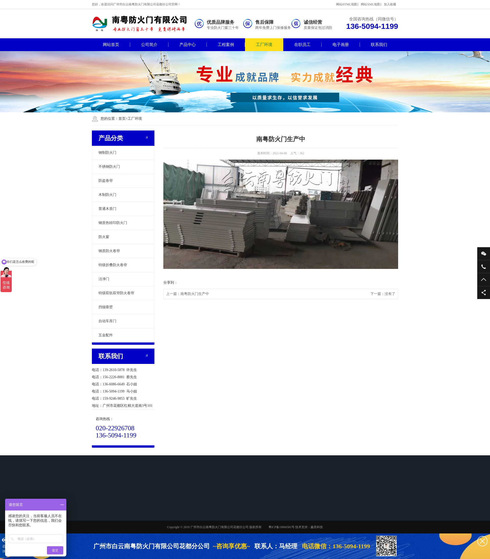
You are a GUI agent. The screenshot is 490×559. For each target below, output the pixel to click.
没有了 (390, 294)
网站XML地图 (370, 4)
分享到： (170, 282)
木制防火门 (107, 195)
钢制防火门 (107, 152)
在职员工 (302, 44)
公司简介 (149, 44)
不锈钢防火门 (109, 167)
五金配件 (106, 335)
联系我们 (379, 44)
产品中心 (187, 44)
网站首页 (111, 44)
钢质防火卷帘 (109, 251)
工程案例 (226, 44)
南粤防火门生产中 (194, 294)
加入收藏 (390, 4)
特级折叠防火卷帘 (113, 265)
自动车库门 (107, 321)
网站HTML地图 (346, 4)
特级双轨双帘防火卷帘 (116, 293)
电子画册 (341, 44)
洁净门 (104, 279)
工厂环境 (264, 44)
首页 (123, 119)
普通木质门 (107, 209)
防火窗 (104, 237)
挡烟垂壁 (106, 307)
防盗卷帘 (106, 181)
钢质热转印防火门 (113, 223)
